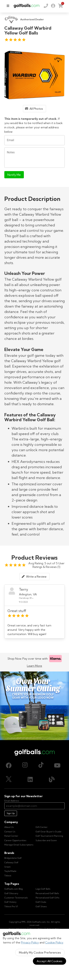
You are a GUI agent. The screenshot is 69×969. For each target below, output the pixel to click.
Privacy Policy (30, 942)
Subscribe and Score (46, 840)
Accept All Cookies (49, 961)
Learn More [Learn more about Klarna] (34, 666)
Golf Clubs (41, 902)
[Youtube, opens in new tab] (57, 765)
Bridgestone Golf (13, 858)
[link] (53, 6)
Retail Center (11, 836)
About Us (9, 827)
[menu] (8, 5)
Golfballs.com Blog (13, 888)
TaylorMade (10, 871)
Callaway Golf (11, 862)
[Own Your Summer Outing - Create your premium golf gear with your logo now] (34, 705)
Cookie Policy (54, 942)
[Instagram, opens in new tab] (25, 765)
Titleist (7, 875)
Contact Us (9, 831)
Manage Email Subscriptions (18, 844)
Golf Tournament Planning (49, 836)
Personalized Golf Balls (47, 893)
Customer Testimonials (16, 897)
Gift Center (42, 827)
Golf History (10, 902)
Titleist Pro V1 (11, 906)
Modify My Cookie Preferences (40, 952)
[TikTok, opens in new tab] (41, 765)
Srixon (7, 866)
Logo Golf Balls (43, 888)
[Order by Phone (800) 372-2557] (46, 5)
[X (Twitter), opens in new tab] (8, 779)
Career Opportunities (15, 840)
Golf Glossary (11, 893)
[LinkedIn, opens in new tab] (30, 779)
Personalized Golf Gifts (47, 897)
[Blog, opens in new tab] (52, 779)
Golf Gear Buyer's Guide (48, 831)
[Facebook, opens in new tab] (8, 765)
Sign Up (11, 813)
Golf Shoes (41, 906)
